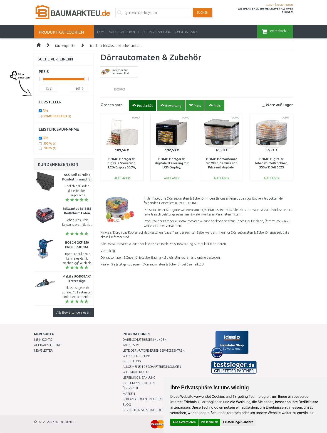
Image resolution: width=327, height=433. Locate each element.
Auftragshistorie (48, 345)
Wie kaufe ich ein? (136, 356)
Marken (129, 393)
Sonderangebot (122, 32)
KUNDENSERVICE (186, 32)
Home (101, 32)
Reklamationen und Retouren (146, 399)
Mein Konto (43, 339)
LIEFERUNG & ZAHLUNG (154, 32)
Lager (279, 105)
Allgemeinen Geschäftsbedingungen (152, 366)
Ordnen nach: (112, 105)
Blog (127, 404)
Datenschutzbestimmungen (144, 339)
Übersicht (130, 388)
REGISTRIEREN (284, 4)
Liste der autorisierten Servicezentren (154, 350)
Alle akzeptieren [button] (184, 422)
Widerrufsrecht (136, 372)
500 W (49, 143)
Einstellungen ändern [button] (238, 422)
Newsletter (43, 350)
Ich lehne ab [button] (209, 422)
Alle (45, 110)
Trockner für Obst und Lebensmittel (115, 46)
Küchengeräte (65, 46)
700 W (49, 148)
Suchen (202, 12)
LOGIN (270, 4)
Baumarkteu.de (65, 422)
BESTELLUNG (132, 361)
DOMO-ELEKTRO (56, 116)
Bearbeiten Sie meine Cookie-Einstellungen (157, 410)
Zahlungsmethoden (139, 383)
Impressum (131, 345)
